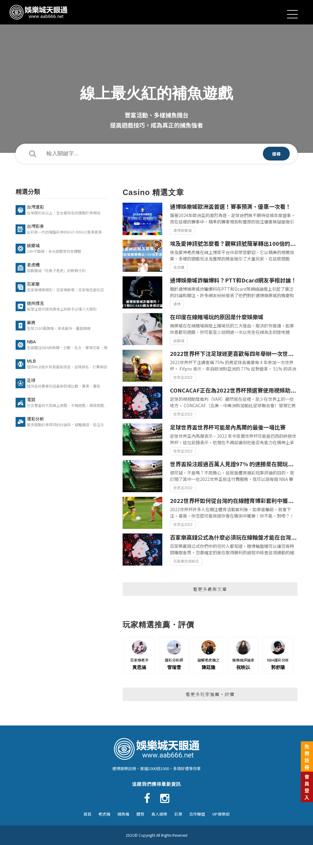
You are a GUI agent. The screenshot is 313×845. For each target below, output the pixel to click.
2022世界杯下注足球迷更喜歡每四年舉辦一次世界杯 (234, 353)
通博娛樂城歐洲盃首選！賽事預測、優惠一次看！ (230, 206)
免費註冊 (306, 756)
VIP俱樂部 (221, 814)
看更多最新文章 (210, 589)
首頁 (87, 814)
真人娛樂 (159, 814)
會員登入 (306, 787)
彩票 (178, 814)
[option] (156, 76)
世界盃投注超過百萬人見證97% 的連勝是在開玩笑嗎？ (237, 464)
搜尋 (276, 154)
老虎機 (104, 814)
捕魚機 (123, 814)
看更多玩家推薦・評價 (210, 694)
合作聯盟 (197, 814)
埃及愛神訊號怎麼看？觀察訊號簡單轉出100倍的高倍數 (238, 243)
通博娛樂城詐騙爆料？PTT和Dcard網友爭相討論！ (233, 280)
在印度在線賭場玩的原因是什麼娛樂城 (216, 317)
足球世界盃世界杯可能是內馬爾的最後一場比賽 (227, 427)
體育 (140, 814)
